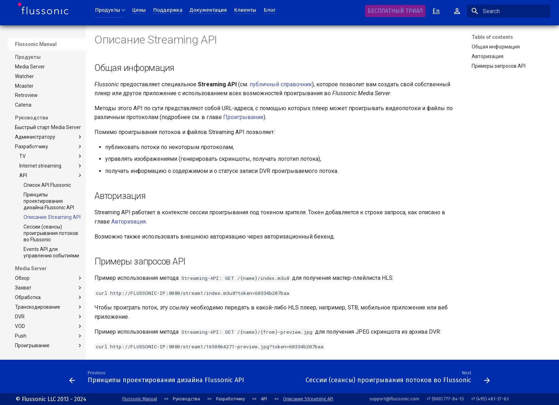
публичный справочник (281, 84)
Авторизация (128, 221)
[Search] (508, 11)
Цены (139, 10)
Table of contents (492, 37)
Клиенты (245, 10)
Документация (208, 10)
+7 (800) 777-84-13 (445, 398)
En (436, 11)
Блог (269, 10)
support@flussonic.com (394, 398)
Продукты (107, 10)
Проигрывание (243, 117)
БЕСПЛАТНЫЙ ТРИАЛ (395, 10)
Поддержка (168, 10)
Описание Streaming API (308, 398)
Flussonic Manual (139, 398)
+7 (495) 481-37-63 (490, 398)
